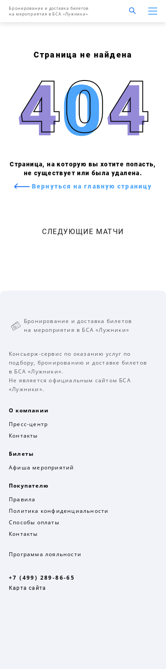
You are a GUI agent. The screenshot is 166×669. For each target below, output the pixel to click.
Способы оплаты (34, 522)
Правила (22, 499)
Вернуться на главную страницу (91, 186)
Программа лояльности (45, 554)
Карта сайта (27, 588)
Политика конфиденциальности (58, 511)
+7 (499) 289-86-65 (42, 577)
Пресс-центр (28, 424)
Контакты (23, 435)
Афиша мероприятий (41, 467)
